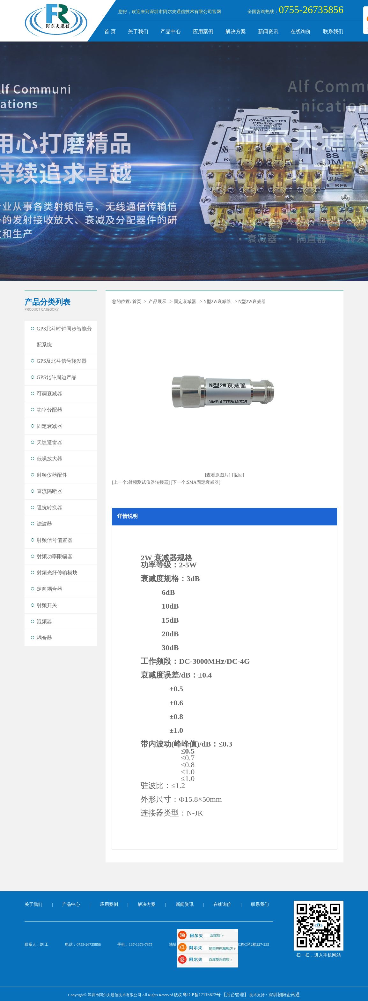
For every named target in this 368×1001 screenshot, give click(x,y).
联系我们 (333, 31)
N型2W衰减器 (217, 301)
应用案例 (203, 31)
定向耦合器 (49, 589)
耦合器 (44, 638)
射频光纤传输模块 (57, 572)
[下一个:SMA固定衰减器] (195, 482)
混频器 (44, 621)
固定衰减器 (49, 426)
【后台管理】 (235, 994)
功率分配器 (49, 410)
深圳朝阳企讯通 (284, 994)
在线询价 (301, 31)
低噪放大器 (49, 458)
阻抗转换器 (49, 507)
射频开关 (47, 605)
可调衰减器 (49, 393)
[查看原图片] (217, 475)
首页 (136, 301)
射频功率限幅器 (54, 556)
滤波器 (44, 524)
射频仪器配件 (52, 475)
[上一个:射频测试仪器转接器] (141, 482)
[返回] (238, 475)
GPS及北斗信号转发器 (62, 361)
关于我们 (138, 31)
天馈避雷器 (49, 442)
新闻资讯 (268, 31)
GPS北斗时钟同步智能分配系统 (64, 336)
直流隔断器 (49, 491)
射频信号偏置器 (54, 540)
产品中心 (170, 31)
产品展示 (157, 301)
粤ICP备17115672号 (202, 994)
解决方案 (235, 31)
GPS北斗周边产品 (57, 377)
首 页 (110, 31)
